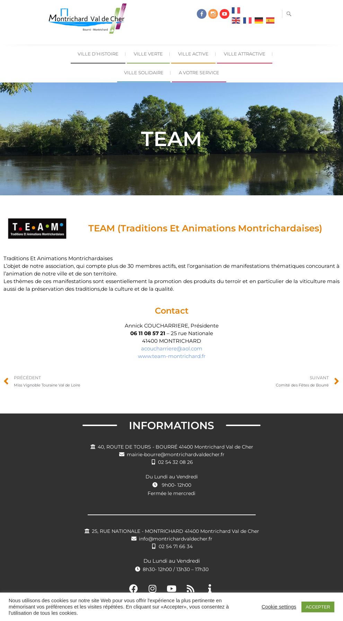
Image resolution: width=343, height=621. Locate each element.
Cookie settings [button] (279, 607)
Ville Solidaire (144, 72)
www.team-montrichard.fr (171, 356)
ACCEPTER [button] (318, 607)
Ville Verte (148, 54)
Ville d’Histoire (98, 54)
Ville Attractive (244, 54)
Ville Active (193, 54)
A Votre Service (199, 72)
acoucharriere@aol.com (171, 348)
